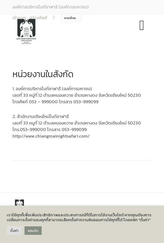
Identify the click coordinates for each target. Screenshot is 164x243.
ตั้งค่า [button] (14, 230)
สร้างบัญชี (38, 18)
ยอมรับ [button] (33, 230)
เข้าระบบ (19, 18)
